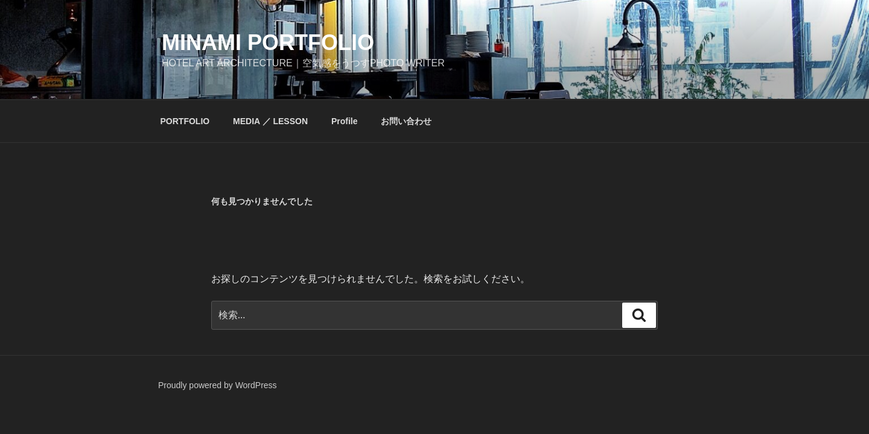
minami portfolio (268, 42)
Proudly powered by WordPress (217, 385)
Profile (344, 121)
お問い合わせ (406, 121)
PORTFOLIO (185, 121)
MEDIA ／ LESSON (270, 121)
